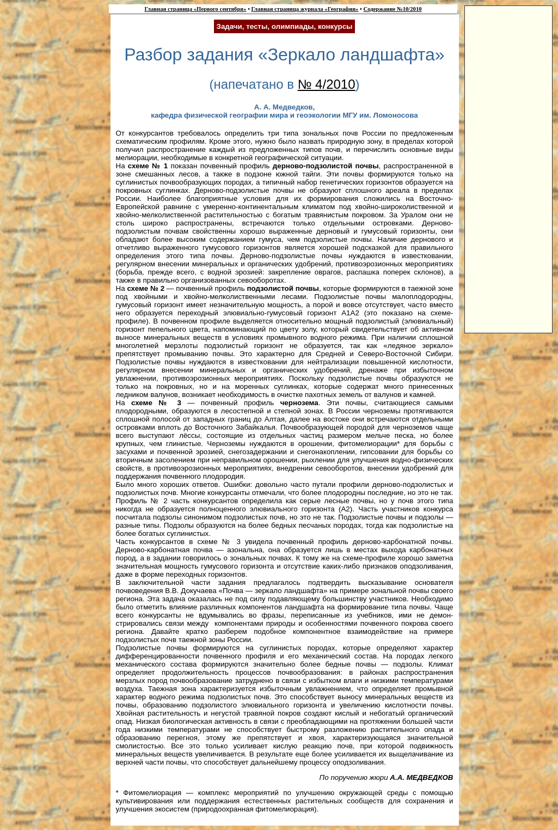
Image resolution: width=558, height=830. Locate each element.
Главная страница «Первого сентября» (195, 9)
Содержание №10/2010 (392, 9)
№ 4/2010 (326, 84)
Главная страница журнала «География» (305, 9)
